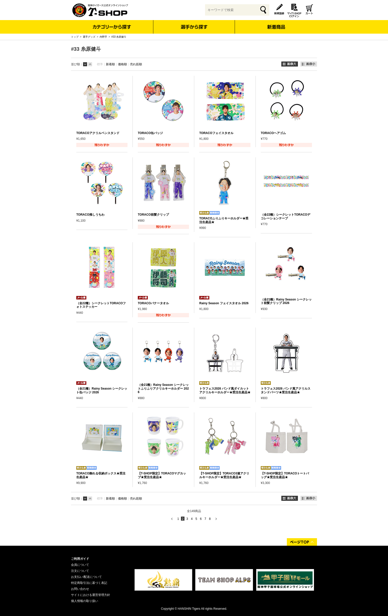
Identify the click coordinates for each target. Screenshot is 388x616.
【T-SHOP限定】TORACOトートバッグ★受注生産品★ (285, 475)
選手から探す (194, 27)
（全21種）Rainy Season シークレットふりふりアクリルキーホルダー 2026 (163, 388)
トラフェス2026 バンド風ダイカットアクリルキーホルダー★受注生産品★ (224, 390)
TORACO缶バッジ (150, 133)
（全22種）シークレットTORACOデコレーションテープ (285, 216)
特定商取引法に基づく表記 (89, 583)
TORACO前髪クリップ (153, 214)
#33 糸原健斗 (118, 36)
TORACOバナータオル (153, 303)
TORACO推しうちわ (90, 214)
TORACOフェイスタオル (216, 133)
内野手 (103, 36)
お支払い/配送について (86, 577)
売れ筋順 (136, 64)
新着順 (110, 64)
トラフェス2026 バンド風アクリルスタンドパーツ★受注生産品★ (285, 390)
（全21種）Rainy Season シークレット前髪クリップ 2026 (286, 301)
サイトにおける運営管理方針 (90, 595)
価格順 (122, 64)
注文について (80, 571)
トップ (75, 36)
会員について (80, 565)
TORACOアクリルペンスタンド (97, 133)
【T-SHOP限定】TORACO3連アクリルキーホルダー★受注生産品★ (224, 475)
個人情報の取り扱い (84, 601)
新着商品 (276, 23)
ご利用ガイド (80, 559)
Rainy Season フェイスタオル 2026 (223, 303)
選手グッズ (89, 36)
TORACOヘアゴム (273, 133)
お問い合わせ (80, 589)
